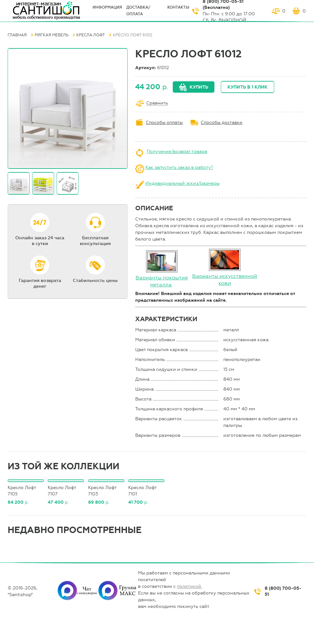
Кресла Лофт (90, 35)
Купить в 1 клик (247, 87)
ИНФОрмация (107, 7)
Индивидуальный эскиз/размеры (182, 183)
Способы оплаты (164, 122)
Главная (17, 35)
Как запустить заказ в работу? (179, 167)
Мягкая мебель (51, 35)
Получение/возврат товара (177, 151)
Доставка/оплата (138, 10)
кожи (225, 283)
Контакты (178, 7)
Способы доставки (221, 122)
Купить (199, 87)
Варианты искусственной (224, 276)
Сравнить (157, 103)
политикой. (189, 586)
